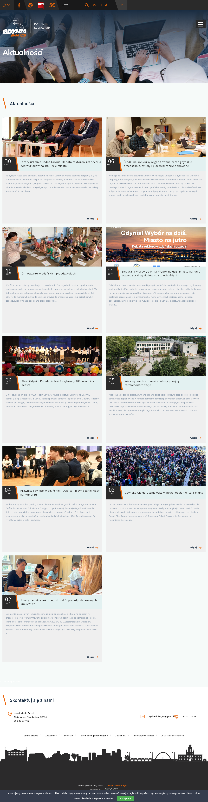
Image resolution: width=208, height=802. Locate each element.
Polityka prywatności (143, 736)
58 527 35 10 (185, 716)
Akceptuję (125, 798)
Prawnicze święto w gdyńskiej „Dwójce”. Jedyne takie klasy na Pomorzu (51, 492)
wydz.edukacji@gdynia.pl (157, 716)
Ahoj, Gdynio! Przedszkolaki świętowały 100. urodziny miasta (48, 383)
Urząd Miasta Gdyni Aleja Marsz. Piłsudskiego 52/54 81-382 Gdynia (30, 717)
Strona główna (31, 736)
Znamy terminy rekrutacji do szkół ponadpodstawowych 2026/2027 (49, 602)
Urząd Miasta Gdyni (117, 785)
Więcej (92, 219)
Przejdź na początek (10, 681)
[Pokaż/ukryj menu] (201, 24)
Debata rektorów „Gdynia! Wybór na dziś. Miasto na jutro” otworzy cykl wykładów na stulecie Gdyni (154, 273)
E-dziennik (120, 736)
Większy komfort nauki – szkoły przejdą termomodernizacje (142, 383)
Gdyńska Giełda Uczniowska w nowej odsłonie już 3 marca (154, 492)
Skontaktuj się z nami (32, 701)
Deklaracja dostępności (172, 736)
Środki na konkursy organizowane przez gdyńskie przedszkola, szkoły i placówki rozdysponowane (149, 164)
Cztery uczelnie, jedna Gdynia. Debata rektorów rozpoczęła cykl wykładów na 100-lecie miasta (51, 164)
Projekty (68, 736)
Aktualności (22, 52)
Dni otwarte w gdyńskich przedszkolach (39, 273)
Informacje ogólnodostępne (94, 736)
